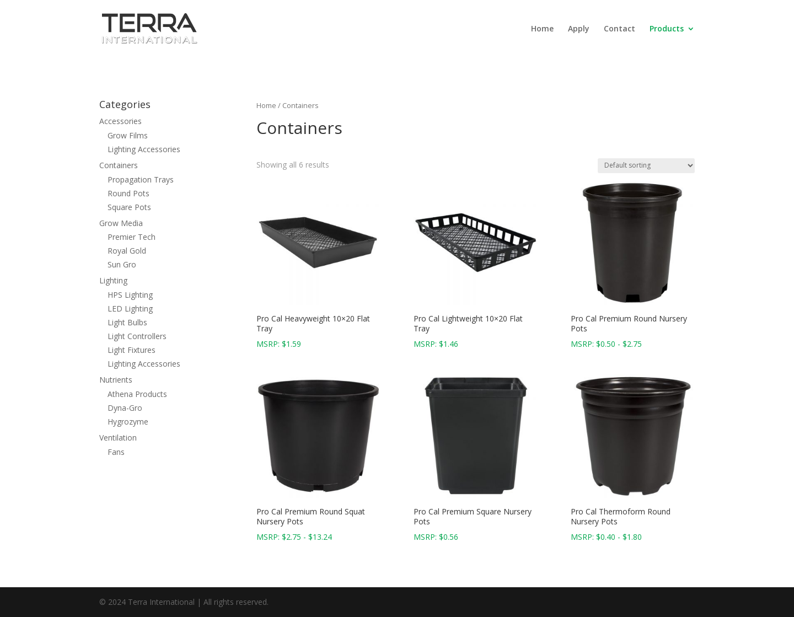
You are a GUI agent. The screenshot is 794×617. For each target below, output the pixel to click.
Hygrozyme (128, 421)
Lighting (113, 280)
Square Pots (129, 207)
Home (542, 29)
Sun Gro (122, 264)
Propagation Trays (141, 179)
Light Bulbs (127, 322)
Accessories (120, 121)
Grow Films (128, 135)
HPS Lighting (130, 294)
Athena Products (137, 394)
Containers (118, 165)
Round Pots (128, 193)
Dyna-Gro (125, 408)
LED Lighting (130, 308)
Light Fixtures (131, 350)
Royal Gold (127, 250)
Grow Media (121, 223)
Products (667, 29)
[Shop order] (646, 165)
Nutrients (115, 379)
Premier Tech (131, 237)
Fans (116, 452)
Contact (619, 29)
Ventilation (118, 437)
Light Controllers (137, 336)
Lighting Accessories (144, 149)
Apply (578, 29)
